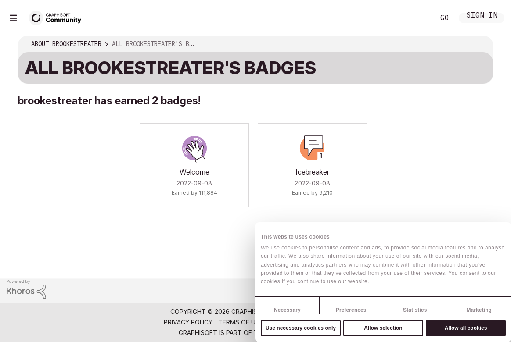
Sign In (482, 16)
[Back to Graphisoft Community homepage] (58, 17)
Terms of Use (240, 322)
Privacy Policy (188, 322)
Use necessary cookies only (301, 328)
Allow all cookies (466, 328)
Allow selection (383, 328)
